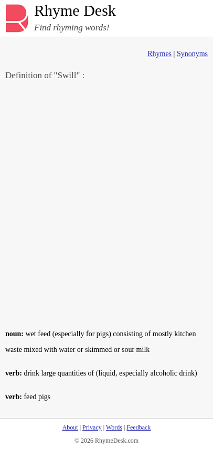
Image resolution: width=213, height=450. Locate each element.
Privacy (92, 427)
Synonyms (192, 54)
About (70, 427)
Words (114, 427)
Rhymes (159, 54)
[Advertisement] (106, 204)
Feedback (138, 427)
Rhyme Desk (75, 11)
